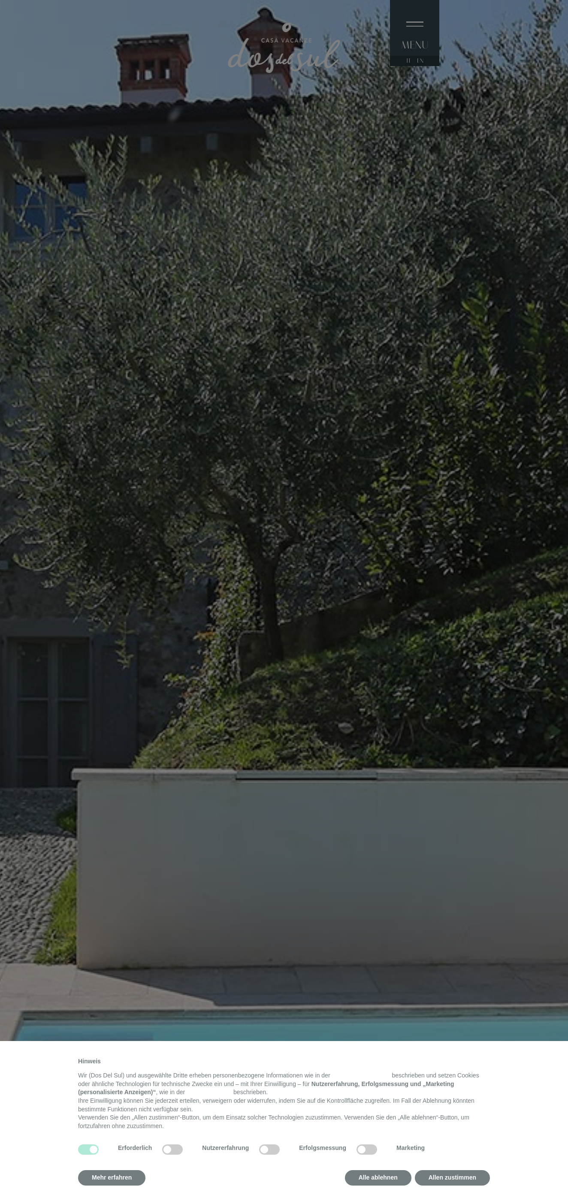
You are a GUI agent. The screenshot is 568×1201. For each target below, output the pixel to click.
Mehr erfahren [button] (112, 1177)
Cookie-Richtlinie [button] (209, 1092)
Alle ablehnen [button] (378, 1177)
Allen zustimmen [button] (452, 1177)
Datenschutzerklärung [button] (361, 1075)
